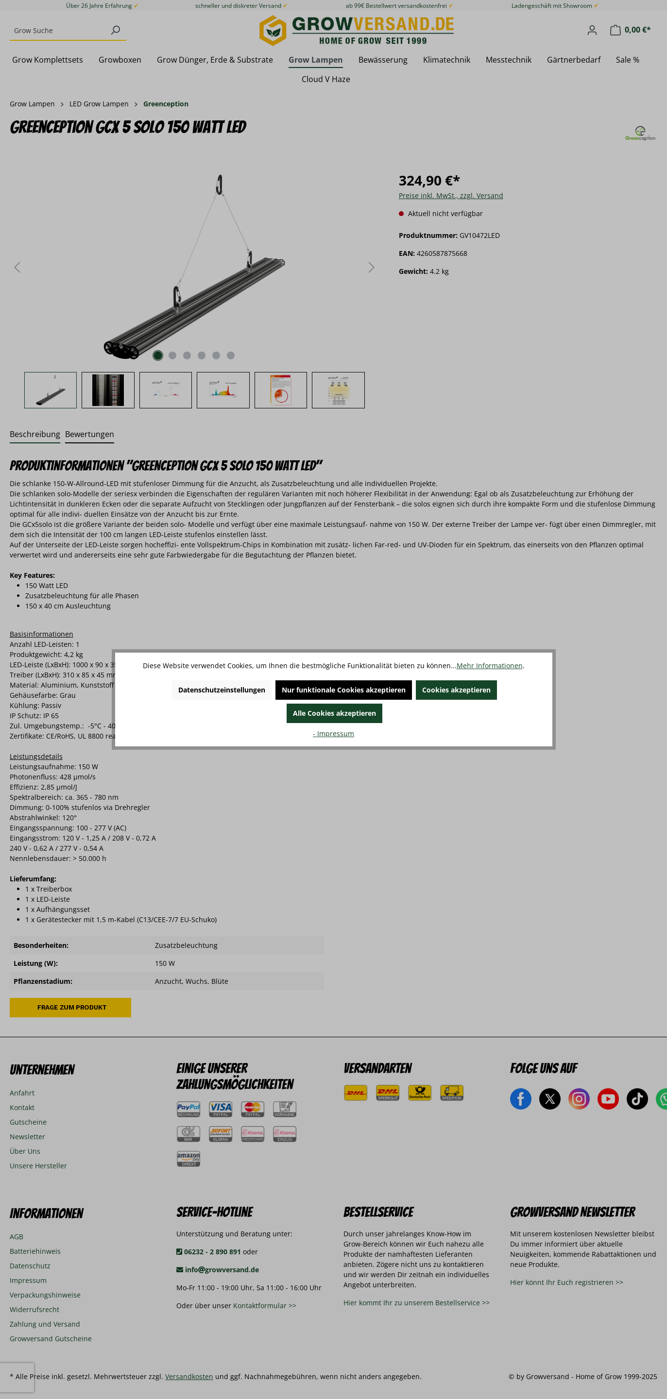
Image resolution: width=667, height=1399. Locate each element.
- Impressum (333, 733)
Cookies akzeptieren (456, 689)
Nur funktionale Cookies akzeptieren (344, 689)
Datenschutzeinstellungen (221, 689)
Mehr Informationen (490, 665)
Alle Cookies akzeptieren (334, 713)
